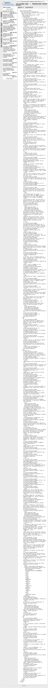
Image (26, 3)
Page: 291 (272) (13, 32)
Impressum (24, 685)
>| (32, 7)
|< (20, 7)
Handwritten (1, 30)
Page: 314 (14, 76)
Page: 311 (14, 67)
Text (17, 3)
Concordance (1, 41)
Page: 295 (14, 58)
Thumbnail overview (36, 3)
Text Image (21, 3)
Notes (1, 35)
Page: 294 (14, 53)
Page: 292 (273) (13, 41)
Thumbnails (1, 14)
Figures (1, 24)
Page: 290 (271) (13, 13)
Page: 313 (14, 72)
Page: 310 (14, 62)
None (1, 46)
